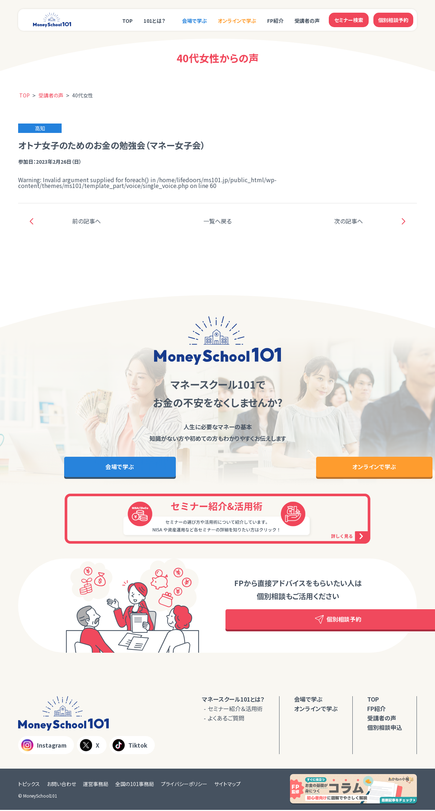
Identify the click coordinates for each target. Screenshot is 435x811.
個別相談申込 (384, 728)
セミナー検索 (348, 20)
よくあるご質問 (226, 719)
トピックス (29, 785)
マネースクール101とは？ (233, 700)
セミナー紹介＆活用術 (235, 709)
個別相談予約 (393, 20)
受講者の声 (307, 20)
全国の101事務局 (134, 785)
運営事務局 (95, 785)
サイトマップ (227, 785)
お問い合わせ (61, 785)
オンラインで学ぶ (237, 20)
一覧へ (217, 221)
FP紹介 (275, 20)
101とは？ (154, 20)
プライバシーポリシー (184, 785)
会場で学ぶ (194, 20)
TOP (127, 20)
